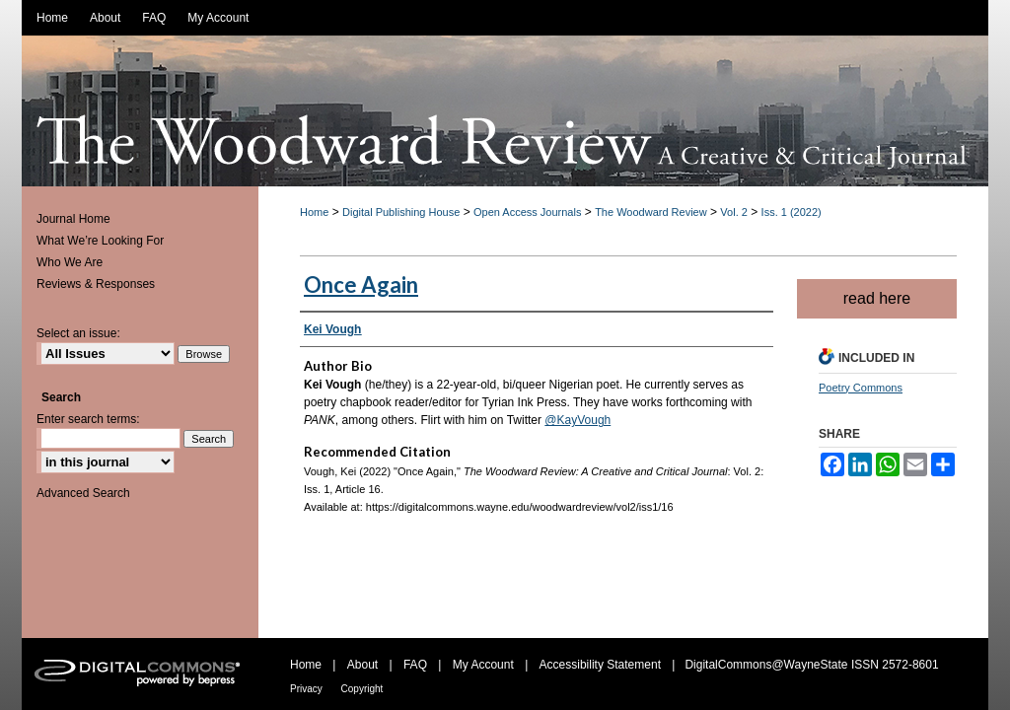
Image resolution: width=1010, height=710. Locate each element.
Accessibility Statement (602, 665)
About (364, 665)
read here (877, 298)
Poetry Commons (860, 387)
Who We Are (69, 262)
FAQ (416, 665)
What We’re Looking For (100, 241)
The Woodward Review (651, 212)
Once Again (361, 284)
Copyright (362, 688)
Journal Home (73, 219)
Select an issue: (78, 333)
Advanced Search (83, 493)
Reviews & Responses (95, 284)
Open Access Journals (527, 212)
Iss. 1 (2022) (791, 212)
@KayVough (577, 420)
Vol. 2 (734, 212)
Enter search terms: (88, 419)
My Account (485, 665)
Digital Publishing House (401, 212)
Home (314, 212)
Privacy (307, 688)
